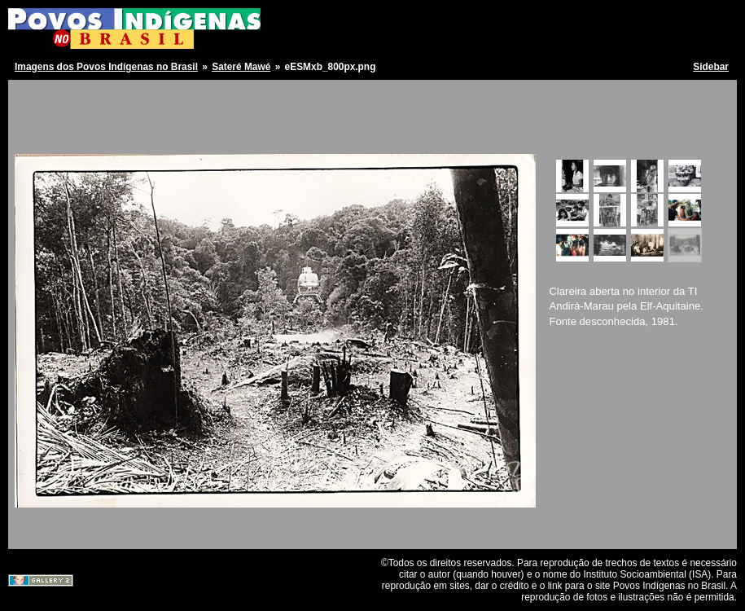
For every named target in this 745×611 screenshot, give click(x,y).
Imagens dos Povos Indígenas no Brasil (106, 67)
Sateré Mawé (241, 67)
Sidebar (711, 67)
